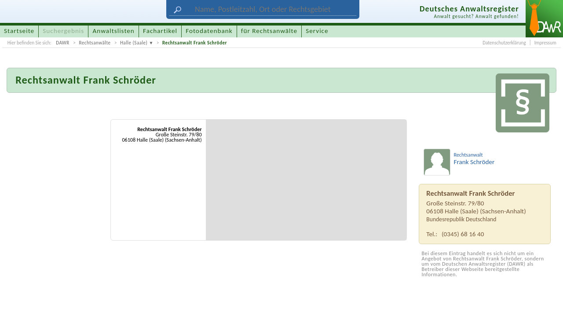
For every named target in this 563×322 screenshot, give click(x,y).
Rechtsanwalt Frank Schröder (194, 43)
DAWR (62, 43)
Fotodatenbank (209, 31)
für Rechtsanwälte (269, 31)
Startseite (19, 31)
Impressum (545, 43)
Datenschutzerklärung (504, 43)
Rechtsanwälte (94, 43)
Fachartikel (160, 31)
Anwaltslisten (114, 31)
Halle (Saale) (133, 43)
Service (317, 31)
